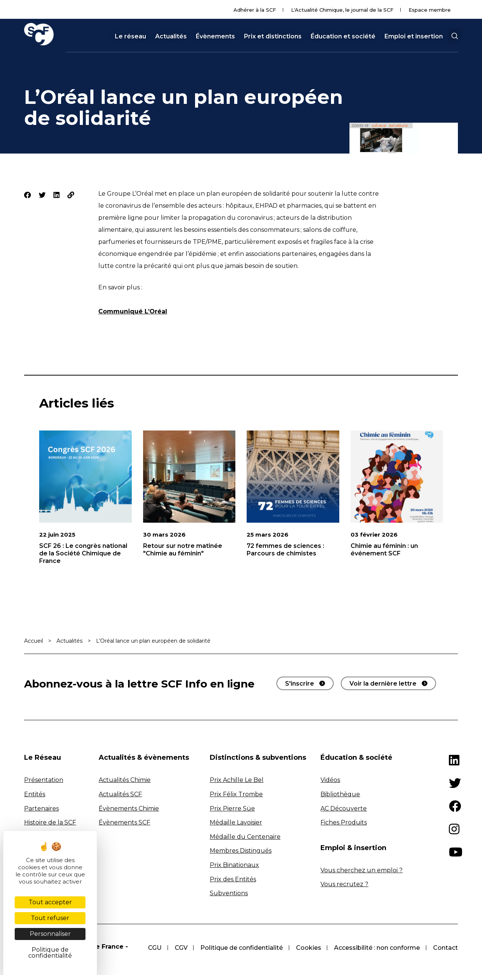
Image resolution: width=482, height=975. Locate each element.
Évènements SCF (124, 822)
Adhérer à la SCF (254, 10)
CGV (178, 947)
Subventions (229, 893)
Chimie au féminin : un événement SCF (384, 549)
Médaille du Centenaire (245, 836)
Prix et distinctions (273, 36)
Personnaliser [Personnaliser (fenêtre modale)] (50, 933)
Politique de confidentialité (240, 947)
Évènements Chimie (129, 808)
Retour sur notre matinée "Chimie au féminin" (182, 549)
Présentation (43, 779)
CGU (152, 947)
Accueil (33, 640)
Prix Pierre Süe (232, 808)
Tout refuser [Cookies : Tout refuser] (50, 918)
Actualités (171, 36)
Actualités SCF (120, 794)
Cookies (307, 947)
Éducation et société (343, 36)
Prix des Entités (233, 879)
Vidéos (330, 779)
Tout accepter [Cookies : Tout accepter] (50, 902)
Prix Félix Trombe (236, 794)
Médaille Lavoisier (236, 822)
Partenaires (41, 808)
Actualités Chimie (125, 779)
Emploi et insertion (413, 36)
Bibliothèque (340, 794)
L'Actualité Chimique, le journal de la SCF (342, 10)
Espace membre (430, 10)
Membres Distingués (241, 850)
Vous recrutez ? (344, 884)
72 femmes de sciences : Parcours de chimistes (285, 549)
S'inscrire (299, 683)
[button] (454, 36)
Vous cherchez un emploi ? (361, 870)
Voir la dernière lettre (382, 683)
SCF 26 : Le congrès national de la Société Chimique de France (83, 553)
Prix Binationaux (234, 865)
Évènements (215, 36)
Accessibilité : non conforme (376, 947)
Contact (445, 947)
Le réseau (130, 36)
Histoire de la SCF (50, 822)
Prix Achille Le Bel (237, 779)
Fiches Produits (343, 822)
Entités (34, 794)
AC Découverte (343, 808)
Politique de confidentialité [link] (50, 952)
